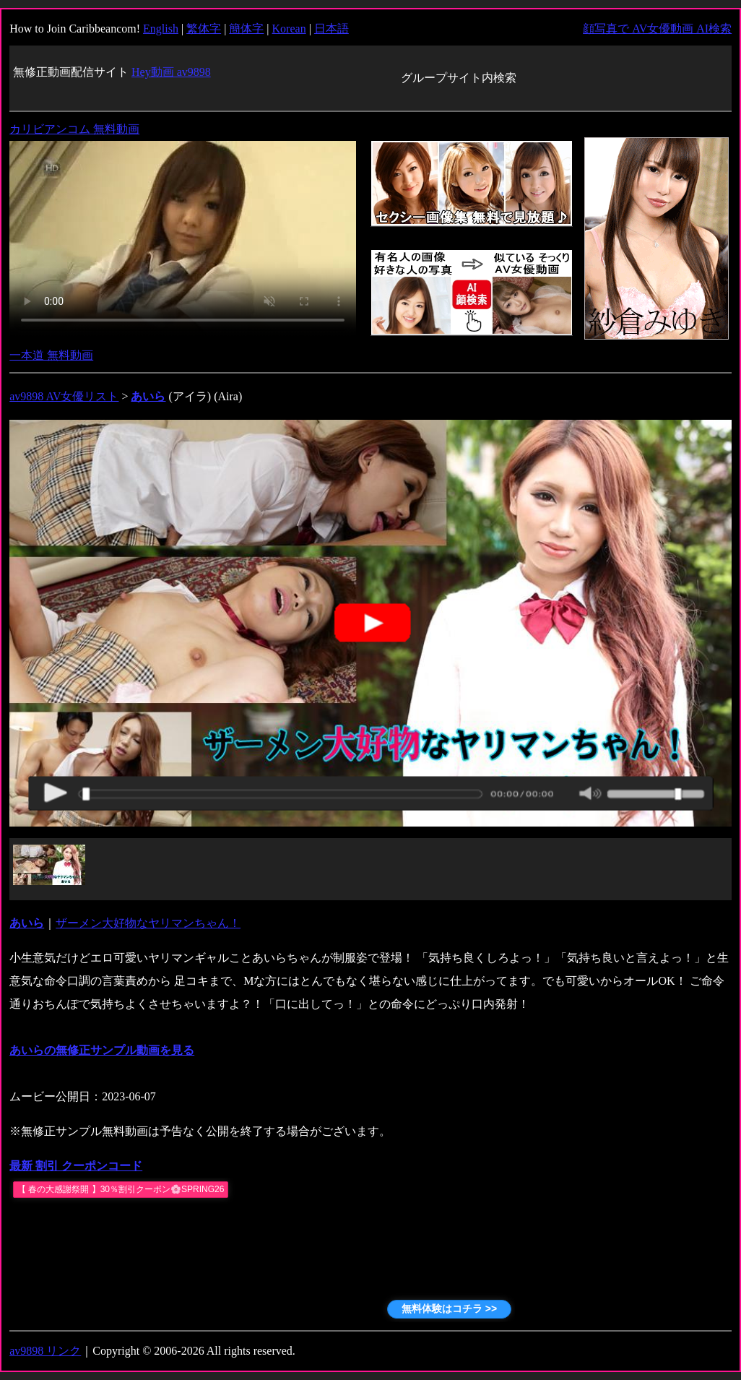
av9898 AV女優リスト (63, 396)
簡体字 (246, 28)
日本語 (331, 28)
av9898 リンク (45, 1351)
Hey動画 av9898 (171, 72)
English (160, 28)
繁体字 (203, 28)
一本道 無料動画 (51, 355)
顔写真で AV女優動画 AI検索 (657, 28)
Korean (289, 28)
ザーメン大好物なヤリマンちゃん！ (148, 923)
